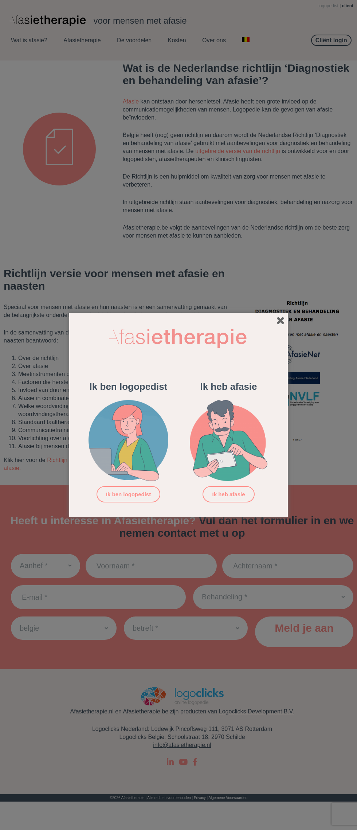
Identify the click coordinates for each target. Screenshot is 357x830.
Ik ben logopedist (128, 494)
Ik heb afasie (228, 494)
